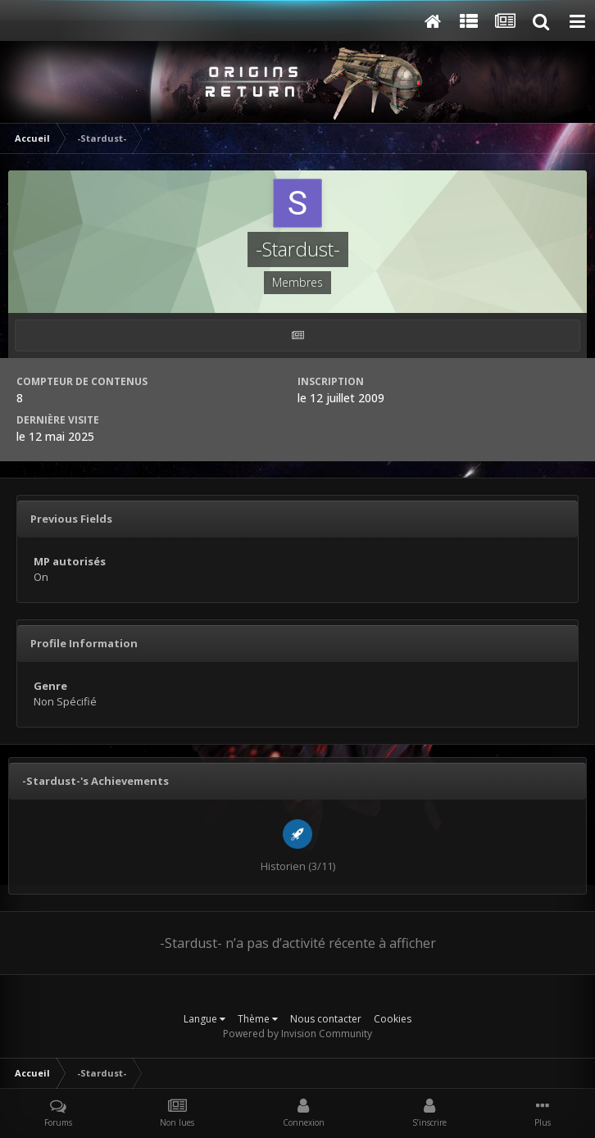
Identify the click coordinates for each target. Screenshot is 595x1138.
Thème (258, 1019)
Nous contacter (325, 1019)
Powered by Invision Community (297, 1034)
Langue (204, 1019)
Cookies (392, 1019)
